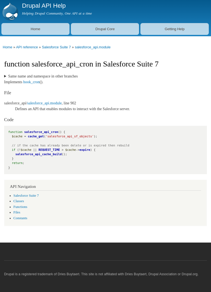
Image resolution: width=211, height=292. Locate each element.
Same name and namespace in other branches (43, 76)
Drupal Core (105, 29)
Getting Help (174, 29)
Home (35, 29)
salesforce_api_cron (41, 132)
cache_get (36, 136)
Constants (20, 218)
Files (16, 212)
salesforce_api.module (92, 47)
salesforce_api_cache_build (38, 154)
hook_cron (31, 82)
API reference (27, 47)
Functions (20, 207)
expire (84, 150)
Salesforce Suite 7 (56, 47)
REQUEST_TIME (49, 150)
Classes (18, 201)
